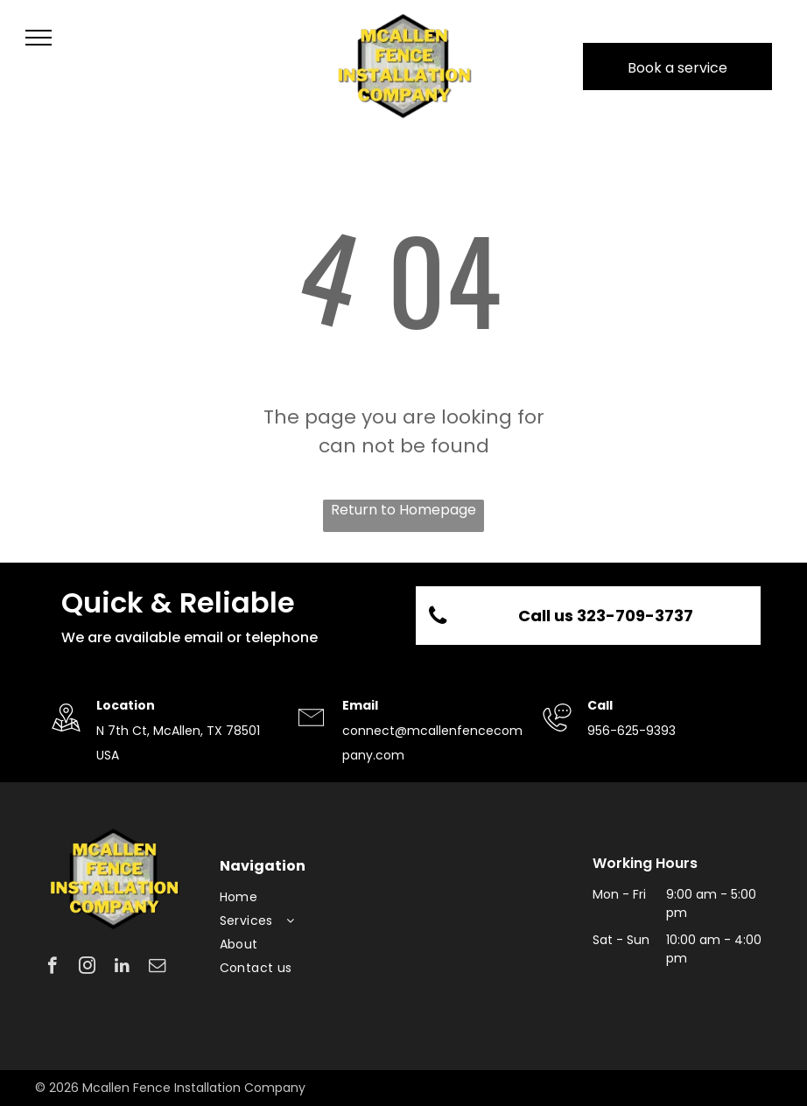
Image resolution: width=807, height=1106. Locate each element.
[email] (157, 968)
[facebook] (52, 968)
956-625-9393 (631, 730)
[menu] (38, 37)
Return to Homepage (403, 510)
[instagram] (87, 968)
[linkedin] (122, 968)
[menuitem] (305, 897)
